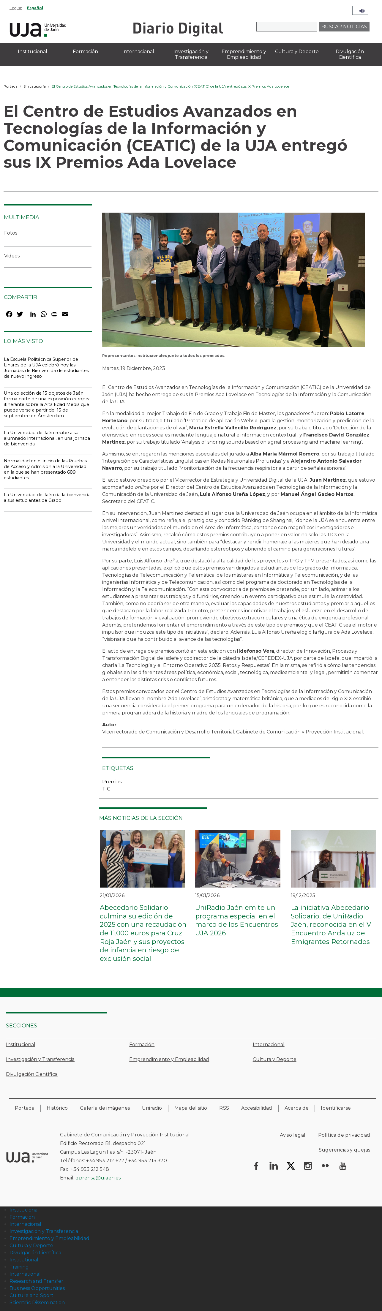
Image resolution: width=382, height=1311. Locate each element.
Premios (111, 782)
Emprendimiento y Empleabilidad (169, 1059)
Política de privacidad (344, 1135)
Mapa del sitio (190, 1108)
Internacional (269, 1044)
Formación (141, 1044)
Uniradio (152, 1108)
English (16, 8)
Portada (11, 86)
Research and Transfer (36, 1281)
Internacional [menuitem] (138, 51)
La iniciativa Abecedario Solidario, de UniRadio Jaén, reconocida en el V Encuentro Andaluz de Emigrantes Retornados (331, 924)
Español (35, 8)
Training (19, 1267)
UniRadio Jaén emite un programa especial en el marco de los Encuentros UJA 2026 (236, 920)
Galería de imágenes (105, 1108)
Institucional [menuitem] (32, 51)
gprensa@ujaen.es (98, 1178)
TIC (106, 789)
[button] (233, 282)
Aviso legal (292, 1135)
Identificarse (336, 1108)
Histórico (57, 1108)
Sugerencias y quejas (344, 1150)
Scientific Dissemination (37, 1302)
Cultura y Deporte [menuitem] (297, 51)
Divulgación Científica (32, 1074)
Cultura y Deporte (274, 1059)
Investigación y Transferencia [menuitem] (191, 54)
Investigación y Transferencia (40, 1059)
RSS (224, 1108)
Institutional (24, 1260)
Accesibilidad (256, 1108)
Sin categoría (34, 86)
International (25, 1274)
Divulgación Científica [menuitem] (350, 54)
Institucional (20, 1044)
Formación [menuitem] (85, 51)
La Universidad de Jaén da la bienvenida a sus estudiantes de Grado (47, 497)
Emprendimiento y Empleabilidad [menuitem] (244, 54)
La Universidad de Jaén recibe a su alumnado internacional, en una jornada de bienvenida (47, 438)
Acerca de (297, 1108)
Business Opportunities (37, 1288)
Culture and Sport (31, 1295)
